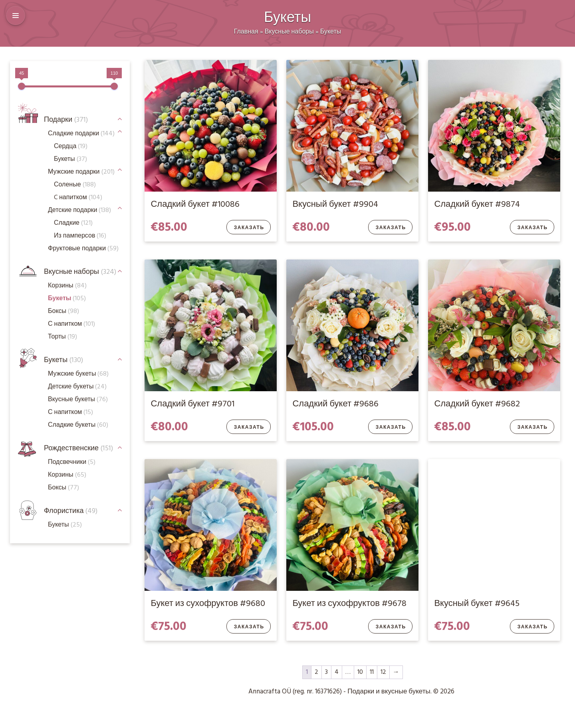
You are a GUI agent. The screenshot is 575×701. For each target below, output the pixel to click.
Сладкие (73, 223)
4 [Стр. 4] (337, 672)
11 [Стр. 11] (372, 672)
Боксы (63, 311)
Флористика (70, 511)
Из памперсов (80, 236)
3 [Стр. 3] (326, 672)
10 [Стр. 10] (360, 672)
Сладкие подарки (81, 134)
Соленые (75, 185)
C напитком (78, 197)
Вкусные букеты (78, 399)
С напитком (70, 412)
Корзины (67, 286)
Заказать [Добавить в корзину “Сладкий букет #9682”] (533, 428)
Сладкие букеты (78, 425)
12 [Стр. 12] (383, 672)
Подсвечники (71, 462)
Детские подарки (79, 210)
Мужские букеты (78, 374)
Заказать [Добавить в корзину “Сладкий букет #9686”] (391, 428)
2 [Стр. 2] (316, 672)
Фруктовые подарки (83, 249)
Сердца (70, 146)
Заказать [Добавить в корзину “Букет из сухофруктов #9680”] (249, 627)
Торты (62, 337)
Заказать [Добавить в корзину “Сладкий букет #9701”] (249, 428)
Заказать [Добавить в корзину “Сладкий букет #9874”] (533, 228)
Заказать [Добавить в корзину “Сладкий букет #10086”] (249, 228)
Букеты (330, 32)
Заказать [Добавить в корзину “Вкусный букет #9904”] (391, 228)
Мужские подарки (81, 172)
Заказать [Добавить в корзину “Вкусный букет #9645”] (533, 627)
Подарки (66, 120)
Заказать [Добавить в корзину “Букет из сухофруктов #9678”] (391, 627)
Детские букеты (77, 387)
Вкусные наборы (289, 32)
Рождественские (78, 448)
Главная (246, 32)
